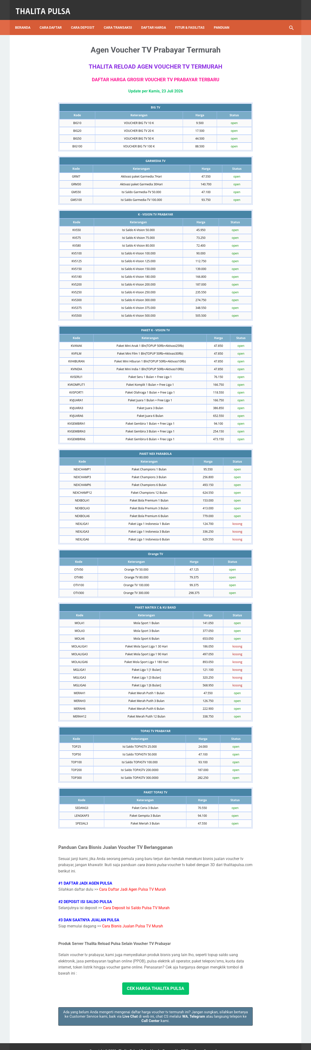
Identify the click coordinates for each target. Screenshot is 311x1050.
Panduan (225, 19)
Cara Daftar (54, 19)
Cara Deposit (86, 19)
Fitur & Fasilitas (193, 19)
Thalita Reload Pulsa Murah (139, 1042)
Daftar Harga (157, 19)
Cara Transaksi (121, 19)
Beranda (26, 19)
